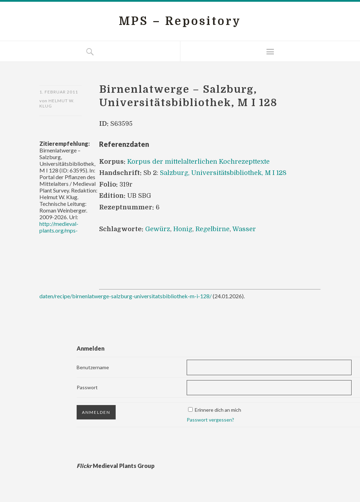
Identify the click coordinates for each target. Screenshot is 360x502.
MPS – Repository (180, 21)
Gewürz (157, 229)
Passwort (87, 387)
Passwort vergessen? (210, 420)
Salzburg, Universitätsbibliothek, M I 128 (223, 172)
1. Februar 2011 (58, 91)
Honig (182, 229)
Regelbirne (212, 229)
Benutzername (93, 367)
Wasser (244, 229)
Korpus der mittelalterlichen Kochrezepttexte (198, 161)
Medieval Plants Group (116, 465)
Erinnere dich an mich (218, 410)
